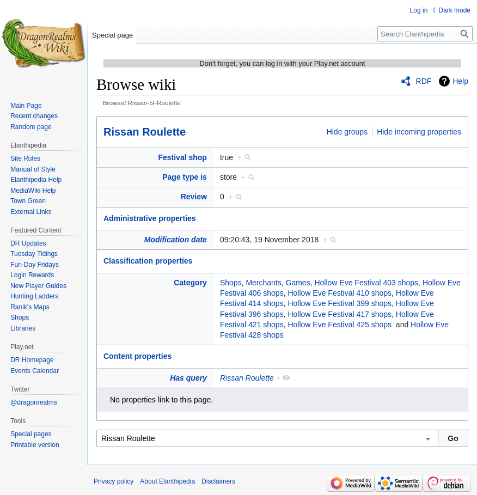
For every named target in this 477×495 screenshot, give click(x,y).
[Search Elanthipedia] (425, 33)
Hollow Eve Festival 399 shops (340, 303)
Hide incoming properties (419, 131)
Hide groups (347, 131)
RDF (424, 81)
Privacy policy (113, 481)
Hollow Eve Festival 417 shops (340, 314)
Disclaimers (218, 481)
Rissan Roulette (144, 132)
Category (190, 282)
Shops (231, 282)
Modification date (175, 239)
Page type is (184, 177)
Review (194, 196)
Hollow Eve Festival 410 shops (340, 293)
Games (298, 282)
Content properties (137, 356)
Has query (188, 378)
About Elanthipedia (167, 481)
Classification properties (147, 260)
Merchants (263, 282)
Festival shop (182, 157)
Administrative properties (149, 218)
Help (460, 81)
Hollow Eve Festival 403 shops (366, 282)
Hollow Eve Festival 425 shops (340, 324)
